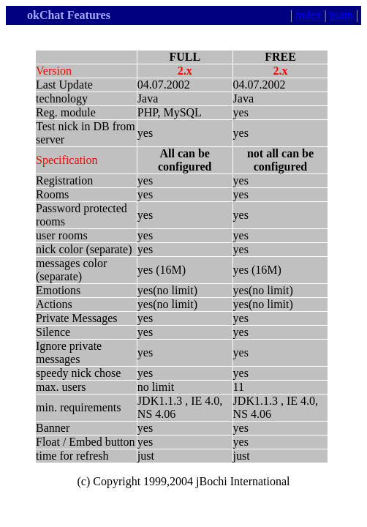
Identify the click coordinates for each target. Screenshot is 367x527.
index (308, 15)
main (341, 15)
